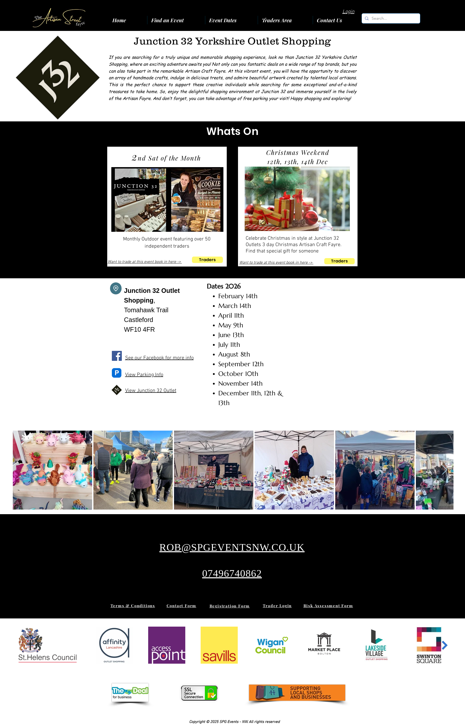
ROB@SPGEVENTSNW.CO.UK (232, 547)
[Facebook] (117, 356)
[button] (285, 20)
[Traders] (207, 260)
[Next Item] (445, 470)
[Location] (116, 288)
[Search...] (390, 18)
